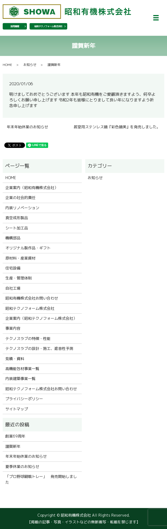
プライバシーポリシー (24, 398)
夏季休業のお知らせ (22, 466)
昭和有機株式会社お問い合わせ (31, 298)
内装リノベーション (22, 207)
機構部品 (12, 237)
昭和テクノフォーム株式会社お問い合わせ (41, 388)
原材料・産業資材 (20, 258)
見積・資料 (14, 358)
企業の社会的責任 (20, 197)
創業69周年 (15, 436)
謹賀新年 (12, 446)
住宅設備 (12, 268)
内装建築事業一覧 (20, 378)
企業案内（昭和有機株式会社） (31, 187)
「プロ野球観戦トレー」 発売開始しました (41, 479)
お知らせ (29, 64)
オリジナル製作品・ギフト (28, 247)
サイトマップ (16, 408)
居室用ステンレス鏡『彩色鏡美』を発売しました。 (117, 126)
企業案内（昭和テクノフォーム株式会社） (41, 318)
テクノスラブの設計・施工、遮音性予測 (39, 348)
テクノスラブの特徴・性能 (28, 338)
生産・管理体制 (18, 278)
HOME (7, 64)
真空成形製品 (16, 217)
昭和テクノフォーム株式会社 (48, 26)
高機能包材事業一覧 (22, 368)
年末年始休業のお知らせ (27, 126)
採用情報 (14, 26)
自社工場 (12, 288)
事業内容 (12, 328)
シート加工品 (16, 227)
